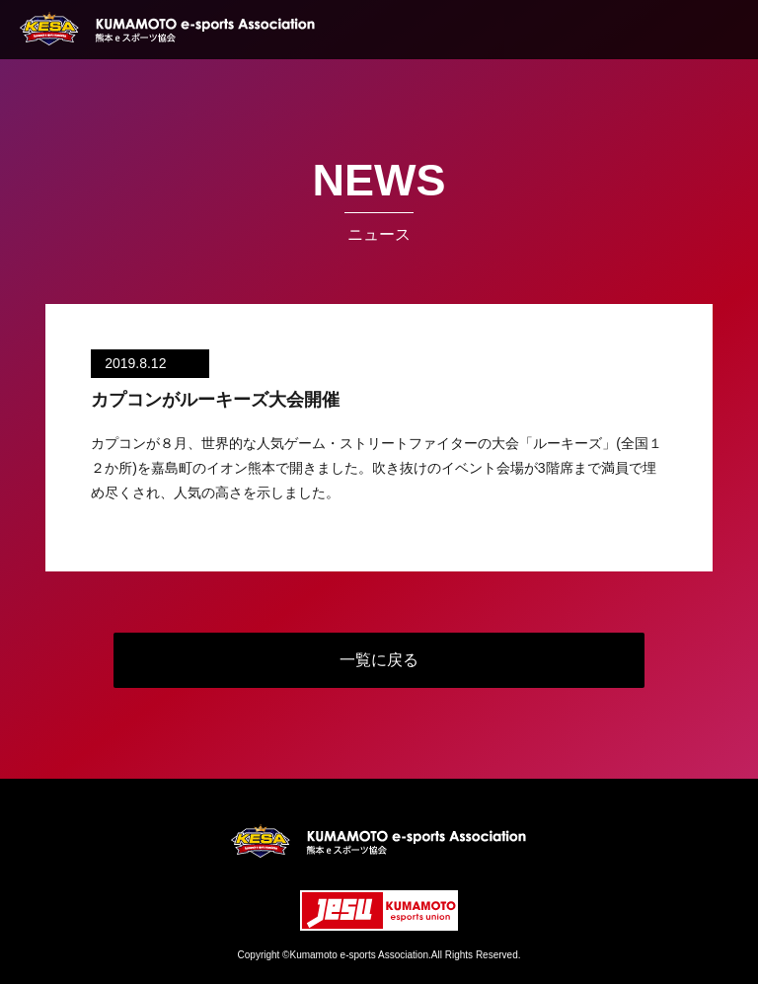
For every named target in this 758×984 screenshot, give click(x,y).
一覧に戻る (379, 659)
